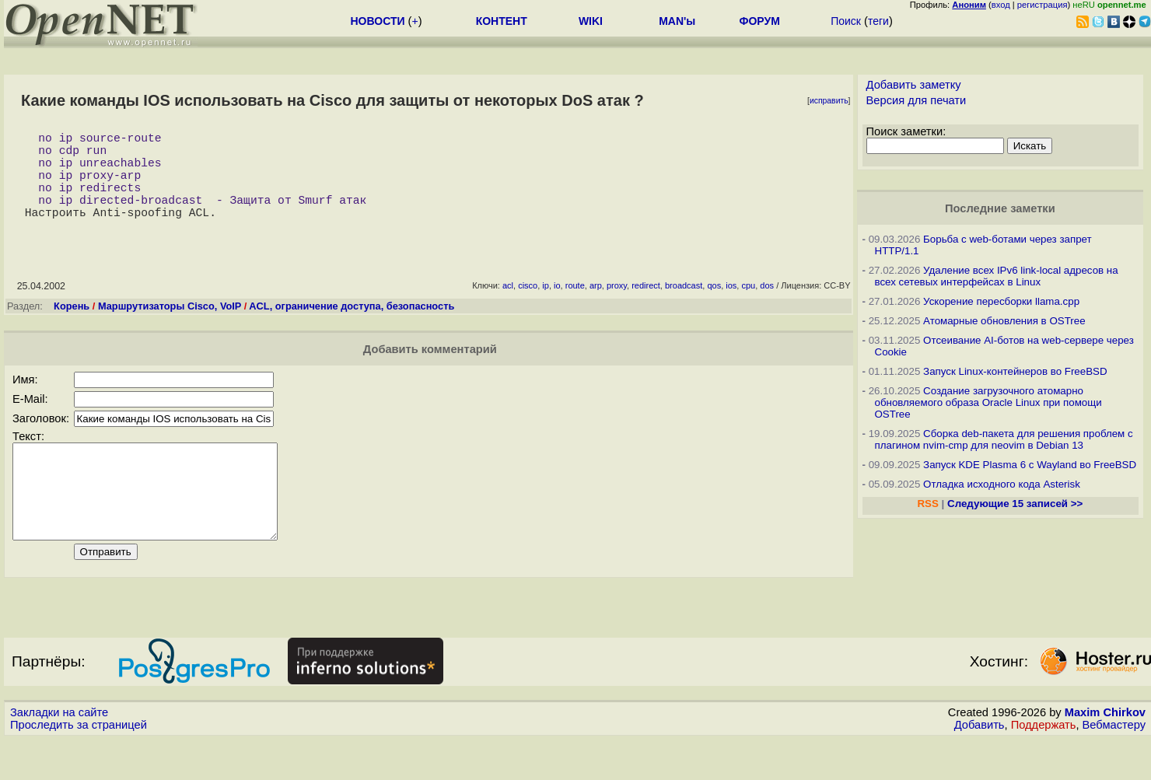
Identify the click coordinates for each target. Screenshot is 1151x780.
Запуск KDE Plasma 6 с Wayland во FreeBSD (1029, 464)
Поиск (846, 21)
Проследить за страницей (78, 765)
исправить (829, 100)
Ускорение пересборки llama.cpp (1001, 301)
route (575, 307)
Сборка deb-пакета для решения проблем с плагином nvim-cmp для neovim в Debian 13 (1004, 439)
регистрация (1042, 4)
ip (545, 307)
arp (595, 307)
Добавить (979, 765)
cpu (748, 307)
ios (731, 307)
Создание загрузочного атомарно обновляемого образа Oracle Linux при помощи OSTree (988, 402)
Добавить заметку (913, 85)
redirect (645, 307)
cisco (527, 307)
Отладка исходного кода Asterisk (1001, 484)
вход (1001, 4)
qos (714, 307)
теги (878, 21)
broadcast (683, 307)
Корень (71, 328)
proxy (617, 307)
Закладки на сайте (59, 753)
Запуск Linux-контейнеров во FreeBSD (1015, 371)
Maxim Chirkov (1105, 753)
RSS (927, 503)
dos (767, 307)
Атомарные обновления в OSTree (1004, 321)
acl (507, 307)
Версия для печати (916, 100)
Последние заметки (1000, 208)
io (557, 307)
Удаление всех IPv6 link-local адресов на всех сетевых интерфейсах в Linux (996, 276)
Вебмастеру (1114, 765)
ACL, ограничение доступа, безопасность (351, 328)
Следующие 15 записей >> (1015, 503)
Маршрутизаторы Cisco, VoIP (169, 328)
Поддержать (1043, 765)
